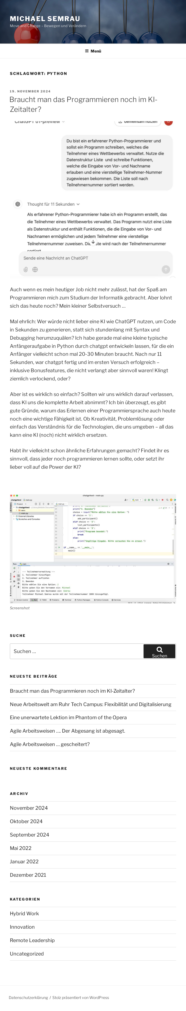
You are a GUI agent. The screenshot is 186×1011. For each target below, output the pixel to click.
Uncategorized (27, 954)
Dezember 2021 (28, 875)
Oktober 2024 (26, 821)
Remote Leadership (32, 940)
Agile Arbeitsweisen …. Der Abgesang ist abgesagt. (67, 731)
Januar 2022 (24, 861)
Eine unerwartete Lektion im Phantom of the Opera (68, 717)
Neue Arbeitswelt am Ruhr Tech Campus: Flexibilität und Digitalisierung (90, 704)
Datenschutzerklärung (28, 997)
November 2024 (29, 808)
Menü (93, 51)
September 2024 (29, 835)
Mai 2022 (21, 848)
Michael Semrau (45, 19)
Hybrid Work (24, 913)
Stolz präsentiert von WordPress (80, 997)
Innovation (22, 927)
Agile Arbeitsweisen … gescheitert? (50, 744)
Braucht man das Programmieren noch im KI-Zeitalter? (72, 691)
